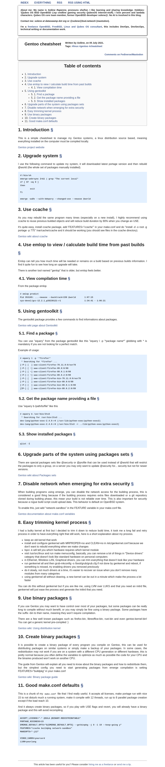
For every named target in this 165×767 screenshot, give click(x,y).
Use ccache (34, 81)
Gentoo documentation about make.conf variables (46, 514)
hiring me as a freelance (101, 764)
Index (25, 2)
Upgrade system (37, 77)
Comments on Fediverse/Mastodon (124, 54)
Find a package (45, 94)
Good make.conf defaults (43, 121)
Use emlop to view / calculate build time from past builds (60, 84)
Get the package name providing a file (58, 97)
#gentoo (83, 46)
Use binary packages (40, 114)
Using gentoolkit (37, 91)
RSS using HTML (79, 2)
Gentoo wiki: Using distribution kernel (39, 628)
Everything (42, 2)
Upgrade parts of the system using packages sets (56, 104)
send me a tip (124, 764)
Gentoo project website (31, 147)
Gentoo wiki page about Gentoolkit (38, 325)
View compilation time (49, 87)
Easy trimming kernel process (44, 111)
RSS (59, 2)
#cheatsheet (95, 46)
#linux (75, 46)
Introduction (34, 74)
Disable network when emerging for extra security (56, 107)
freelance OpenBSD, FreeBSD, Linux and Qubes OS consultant (65, 26)
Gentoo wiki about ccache (33, 236)
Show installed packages (51, 101)
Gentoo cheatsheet (43, 44)
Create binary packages (42, 118)
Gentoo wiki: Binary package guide (38, 677)
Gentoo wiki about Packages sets (37, 475)
